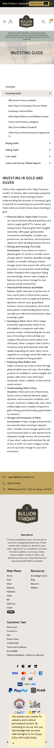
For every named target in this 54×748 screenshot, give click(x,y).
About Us (35, 583)
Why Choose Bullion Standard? (22, 127)
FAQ (8, 635)
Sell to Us (11, 603)
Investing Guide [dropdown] (28, 93)
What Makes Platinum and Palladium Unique (28, 116)
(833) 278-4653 (14, 483)
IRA (8, 599)
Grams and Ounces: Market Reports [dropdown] (28, 163)
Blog (33, 579)
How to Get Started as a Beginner (23, 122)
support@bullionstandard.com (21, 477)
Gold (9, 579)
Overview (10, 86)
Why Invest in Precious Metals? (22, 100)
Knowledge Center (39, 575)
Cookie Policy (13, 643)
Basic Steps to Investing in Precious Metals (27, 105)
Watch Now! (39, 3)
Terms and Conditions (17, 647)
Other (9, 595)
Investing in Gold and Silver (20, 111)
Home (9, 575)
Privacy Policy (13, 639)
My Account (12, 627)
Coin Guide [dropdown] (28, 156)
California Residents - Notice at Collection (25, 655)
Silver (9, 583)
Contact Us (12, 631)
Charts (10, 607)
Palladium (11, 591)
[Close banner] (51, 3)
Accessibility (12, 651)
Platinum (11, 587)
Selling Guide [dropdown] (28, 150)
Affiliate (34, 587)
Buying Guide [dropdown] (28, 143)
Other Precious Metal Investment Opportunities (28, 134)
